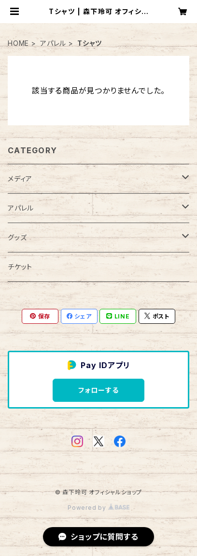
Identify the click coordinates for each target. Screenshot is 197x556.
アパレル (53, 43)
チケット (20, 267)
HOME (18, 43)
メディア (20, 178)
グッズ (17, 237)
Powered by (98, 507)
